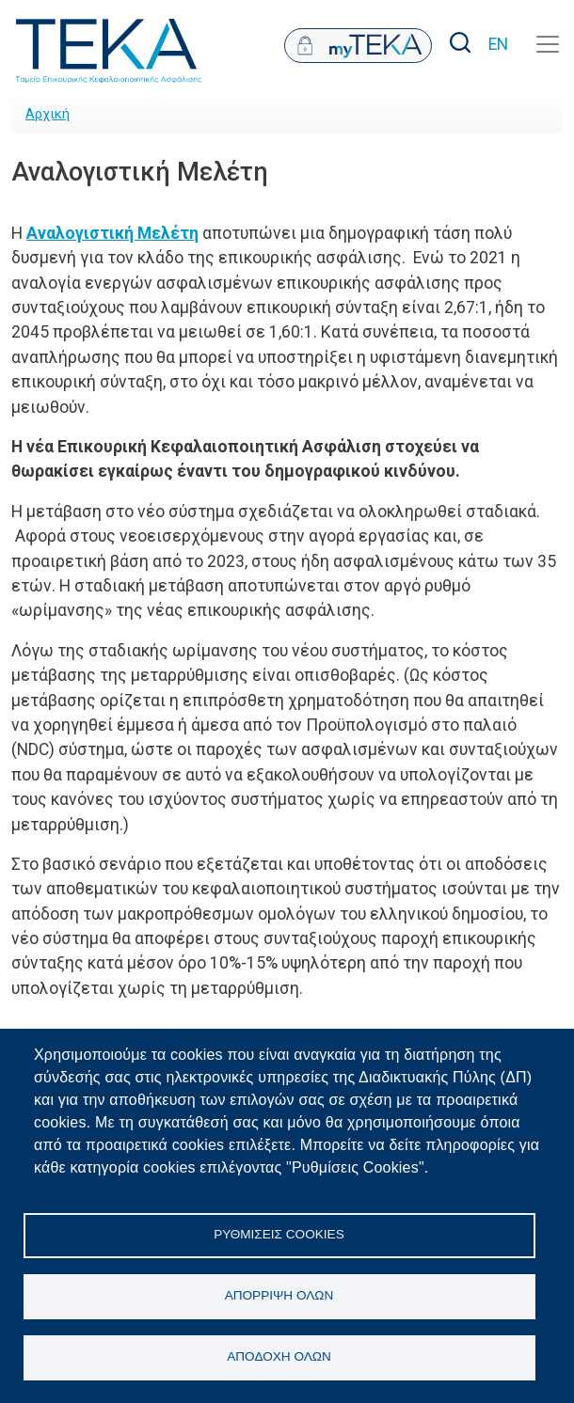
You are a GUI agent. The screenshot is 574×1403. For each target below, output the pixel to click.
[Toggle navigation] (547, 44)
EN (498, 44)
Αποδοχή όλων (279, 1356)
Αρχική (47, 113)
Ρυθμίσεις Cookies (278, 1234)
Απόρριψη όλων (279, 1295)
